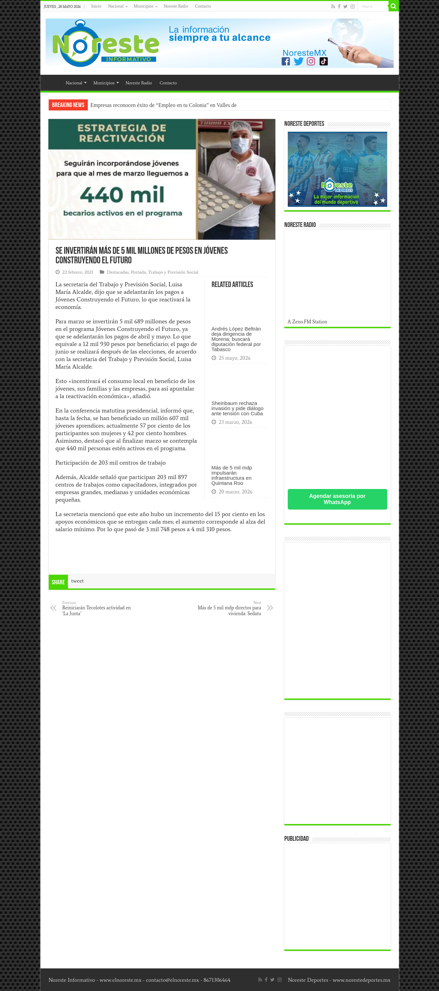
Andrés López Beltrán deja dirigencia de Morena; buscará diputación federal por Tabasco (236, 339)
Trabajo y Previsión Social (173, 272)
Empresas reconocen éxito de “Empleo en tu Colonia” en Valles (160, 105)
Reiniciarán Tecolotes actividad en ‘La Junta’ (97, 608)
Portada (138, 272)
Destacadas (118, 272)
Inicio (96, 6)
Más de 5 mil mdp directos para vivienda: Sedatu (226, 608)
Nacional (115, 6)
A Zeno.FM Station (308, 321)
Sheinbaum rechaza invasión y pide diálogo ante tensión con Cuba (238, 408)
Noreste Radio (176, 6)
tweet (77, 580)
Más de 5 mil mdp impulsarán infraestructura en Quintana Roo (232, 475)
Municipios (143, 6)
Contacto (203, 6)
